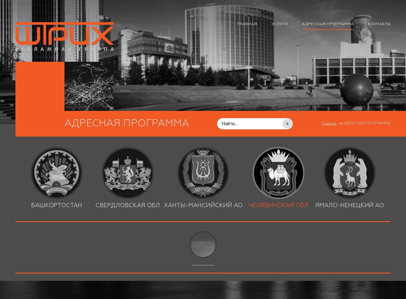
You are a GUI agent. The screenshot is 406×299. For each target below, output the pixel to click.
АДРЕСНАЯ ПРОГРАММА (328, 24)
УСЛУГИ (280, 24)
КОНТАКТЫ (379, 24)
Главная (329, 123)
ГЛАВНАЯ (247, 24)
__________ (203, 248)
